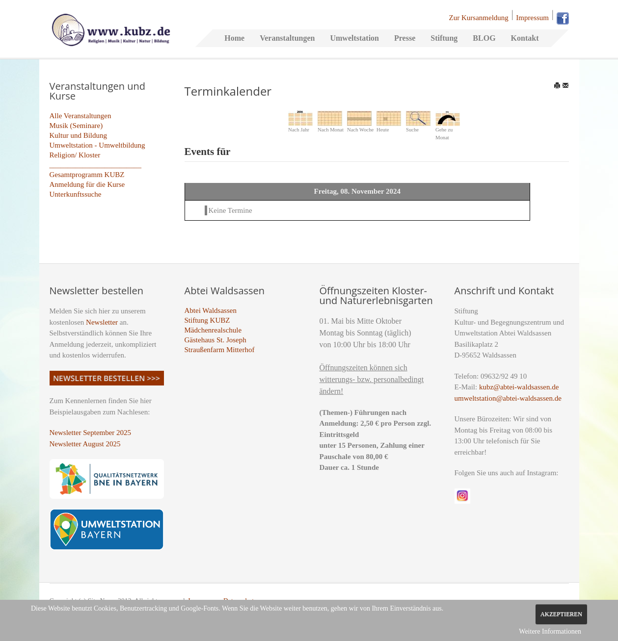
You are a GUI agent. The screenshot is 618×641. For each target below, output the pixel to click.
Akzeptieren (561, 614)
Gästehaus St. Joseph (215, 340)
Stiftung (443, 38)
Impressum (532, 18)
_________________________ (96, 165)
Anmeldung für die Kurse (87, 184)
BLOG (484, 38)
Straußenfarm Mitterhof (220, 350)
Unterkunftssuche (76, 194)
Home (234, 38)
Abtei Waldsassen (211, 310)
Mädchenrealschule (213, 330)
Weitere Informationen (550, 631)
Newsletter (102, 322)
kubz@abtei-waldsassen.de (519, 387)
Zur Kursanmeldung (479, 18)
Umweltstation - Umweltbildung (97, 145)
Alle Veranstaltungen (80, 116)
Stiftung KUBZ (207, 320)
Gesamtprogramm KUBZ (87, 175)
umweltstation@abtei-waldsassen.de (508, 398)
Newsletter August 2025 (85, 444)
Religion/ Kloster (75, 155)
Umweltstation (354, 38)
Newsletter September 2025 (91, 432)
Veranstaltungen (287, 38)
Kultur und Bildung (78, 135)
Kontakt (525, 38)
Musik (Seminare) (76, 125)
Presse (404, 38)
